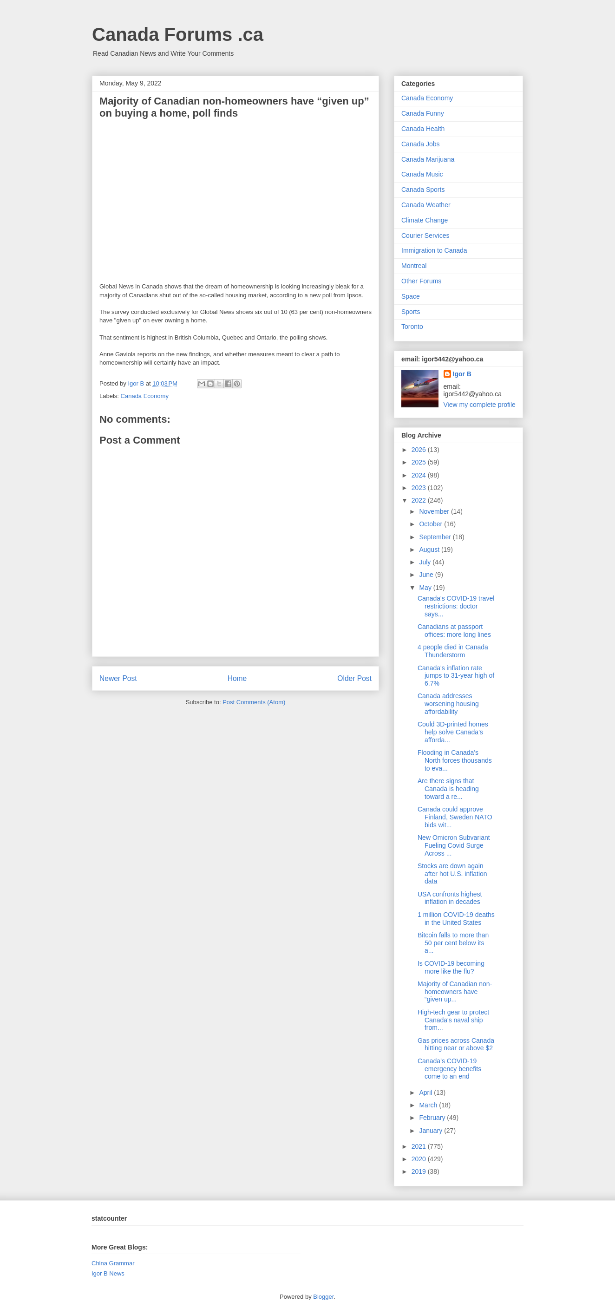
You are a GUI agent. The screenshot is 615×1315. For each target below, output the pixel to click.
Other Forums (421, 281)
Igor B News (108, 1273)
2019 (420, 1171)
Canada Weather (426, 205)
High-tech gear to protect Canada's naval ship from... (453, 1020)
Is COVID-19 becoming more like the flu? (451, 967)
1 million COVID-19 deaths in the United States (456, 918)
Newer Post (118, 678)
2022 (420, 500)
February (433, 1117)
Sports (410, 311)
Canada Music (422, 174)
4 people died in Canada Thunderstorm (453, 651)
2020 (420, 1159)
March (429, 1105)
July (425, 562)
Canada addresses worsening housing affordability (448, 703)
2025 (420, 462)
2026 (420, 449)
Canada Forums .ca (177, 34)
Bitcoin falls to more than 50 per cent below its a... (453, 943)
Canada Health (423, 128)
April (426, 1092)
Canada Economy (145, 396)
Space (410, 296)
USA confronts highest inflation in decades (450, 898)
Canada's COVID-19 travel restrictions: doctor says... (456, 606)
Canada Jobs (420, 144)
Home (237, 678)
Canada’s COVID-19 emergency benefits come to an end (449, 1068)
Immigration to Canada (434, 250)
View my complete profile (480, 404)
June (427, 574)
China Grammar (113, 1263)
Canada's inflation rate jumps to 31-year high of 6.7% (456, 675)
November (435, 511)
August (430, 549)
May (426, 587)
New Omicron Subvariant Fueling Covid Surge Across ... (454, 845)
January (431, 1130)
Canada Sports (423, 189)
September (435, 537)
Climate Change (424, 220)
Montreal (413, 265)
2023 (420, 487)
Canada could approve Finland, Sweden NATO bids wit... (455, 817)
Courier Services (425, 235)
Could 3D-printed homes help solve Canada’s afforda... (453, 732)
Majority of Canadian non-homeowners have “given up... (455, 991)
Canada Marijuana (427, 159)
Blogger (323, 1296)
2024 (420, 475)
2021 (420, 1146)
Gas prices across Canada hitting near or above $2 (456, 1044)
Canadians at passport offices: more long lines (454, 630)
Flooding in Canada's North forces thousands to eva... (455, 760)
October (431, 524)
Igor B (462, 374)
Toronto (412, 326)
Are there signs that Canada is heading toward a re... (448, 788)
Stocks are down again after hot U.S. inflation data (452, 873)
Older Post (354, 678)
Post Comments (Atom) (253, 702)
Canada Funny (422, 113)
